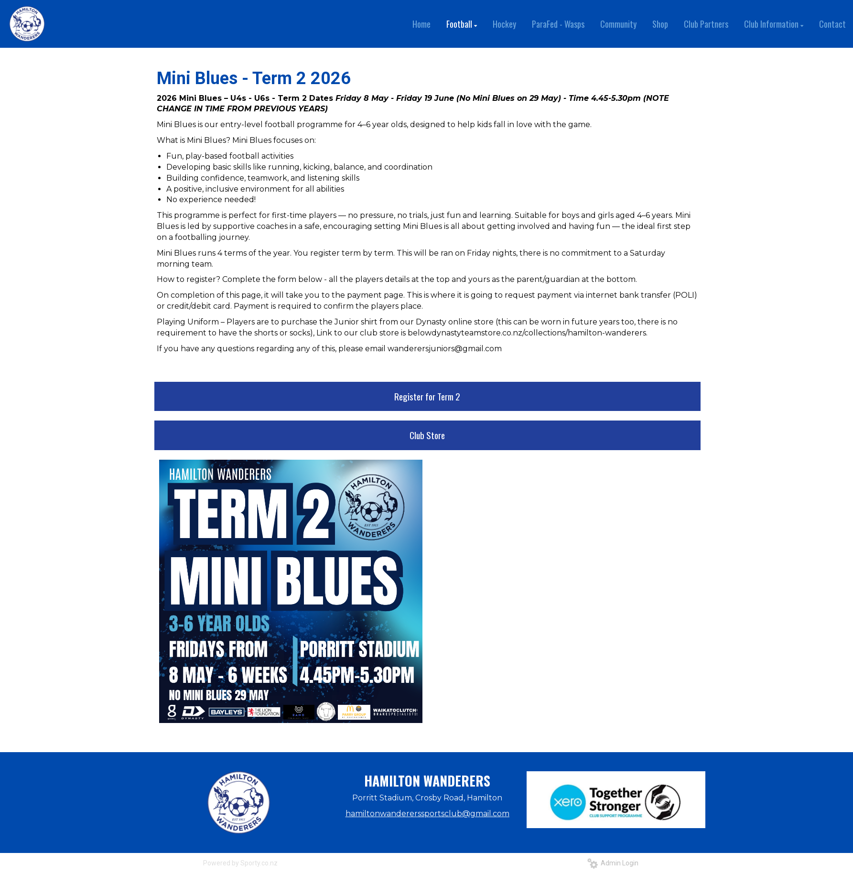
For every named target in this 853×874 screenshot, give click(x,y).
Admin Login (612, 863)
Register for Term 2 (427, 396)
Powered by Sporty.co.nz (240, 863)
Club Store (427, 435)
